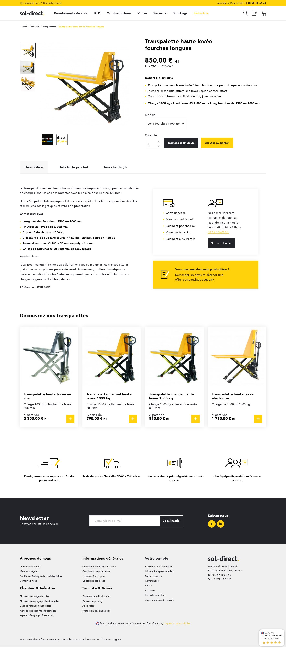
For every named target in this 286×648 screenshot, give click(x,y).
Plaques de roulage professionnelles (39, 602)
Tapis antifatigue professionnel (36, 616)
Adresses (150, 591)
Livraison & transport (93, 577)
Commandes (152, 582)
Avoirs (148, 587)
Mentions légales (29, 572)
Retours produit (153, 577)
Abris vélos (88, 607)
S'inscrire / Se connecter (158, 568)
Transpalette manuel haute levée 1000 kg (110, 397)
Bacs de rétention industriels (35, 607)
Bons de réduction (155, 596)
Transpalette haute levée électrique (233, 397)
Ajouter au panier (222, 144)
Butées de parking (92, 602)
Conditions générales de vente (99, 568)
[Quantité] (153, 144)
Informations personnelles (159, 572)
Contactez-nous (52, 3)
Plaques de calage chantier (34, 597)
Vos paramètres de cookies (159, 601)
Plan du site (93, 640)
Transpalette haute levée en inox (48, 397)
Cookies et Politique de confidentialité (41, 577)
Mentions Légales (113, 640)
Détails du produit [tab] (75, 167)
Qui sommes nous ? (31, 3)
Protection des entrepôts (96, 612)
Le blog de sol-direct (93, 582)
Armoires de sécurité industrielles (38, 612)
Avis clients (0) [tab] (119, 167)
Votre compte (157, 560)
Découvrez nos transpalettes (57, 316)
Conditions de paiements (96, 572)
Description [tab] (34, 167)
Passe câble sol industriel (96, 597)
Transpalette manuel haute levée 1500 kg (172, 397)
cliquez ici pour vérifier (177, 624)
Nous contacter (222, 244)
